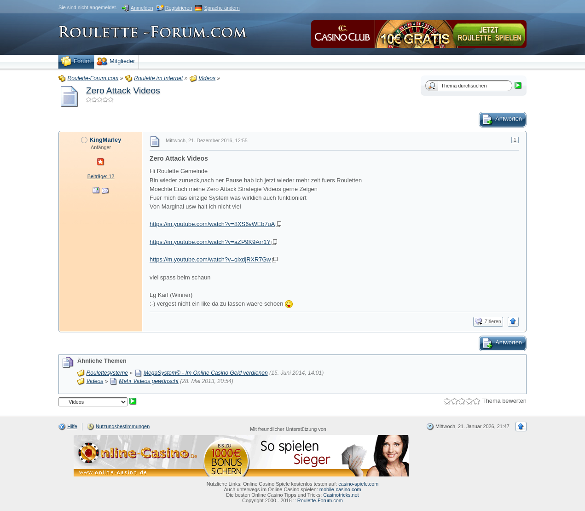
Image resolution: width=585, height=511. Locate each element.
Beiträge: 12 (101, 176)
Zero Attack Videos (123, 90)
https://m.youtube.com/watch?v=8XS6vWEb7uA (212, 224)
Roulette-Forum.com (320, 500)
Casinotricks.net (341, 495)
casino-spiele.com (358, 484)
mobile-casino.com (340, 489)
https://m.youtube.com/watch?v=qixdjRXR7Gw (210, 259)
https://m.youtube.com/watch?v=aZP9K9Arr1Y (210, 241)
